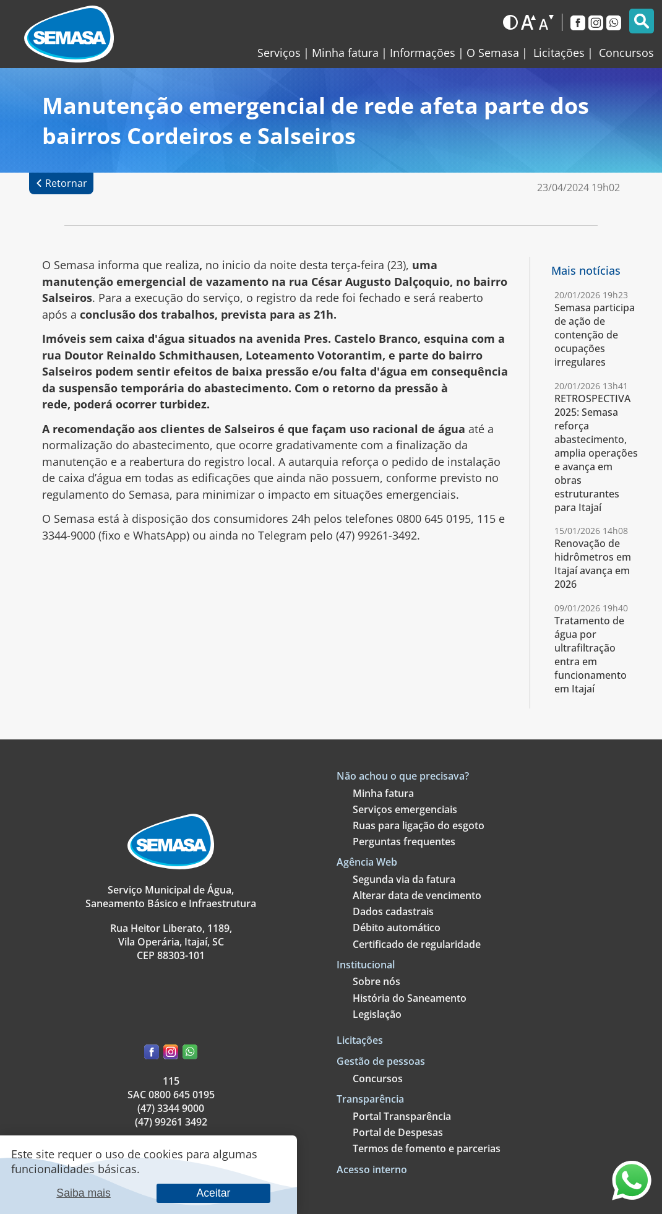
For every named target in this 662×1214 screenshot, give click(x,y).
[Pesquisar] (641, 21)
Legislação (377, 1014)
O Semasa (492, 52)
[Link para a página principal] (170, 865)
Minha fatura (345, 52)
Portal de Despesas (398, 1132)
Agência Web (367, 862)
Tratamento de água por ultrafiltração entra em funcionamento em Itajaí (590, 654)
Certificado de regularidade (417, 944)
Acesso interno (372, 1169)
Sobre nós (376, 981)
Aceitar (213, 1193)
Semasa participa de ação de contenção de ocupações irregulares (594, 335)
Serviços (279, 52)
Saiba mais (83, 1193)
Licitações (360, 1040)
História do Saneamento (409, 998)
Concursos (378, 1078)
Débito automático (397, 927)
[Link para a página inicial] (69, 34)
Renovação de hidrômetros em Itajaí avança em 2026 (592, 563)
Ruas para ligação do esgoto (418, 825)
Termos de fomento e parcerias (427, 1148)
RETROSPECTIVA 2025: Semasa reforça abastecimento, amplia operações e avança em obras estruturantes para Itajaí (596, 453)
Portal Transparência (402, 1116)
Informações (422, 52)
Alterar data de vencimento (417, 895)
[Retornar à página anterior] (61, 183)
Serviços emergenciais (405, 809)
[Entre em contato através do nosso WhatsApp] (631, 1196)
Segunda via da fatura (404, 879)
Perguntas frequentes (404, 841)
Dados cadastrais (393, 911)
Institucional (366, 964)
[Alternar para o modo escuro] (510, 22)
